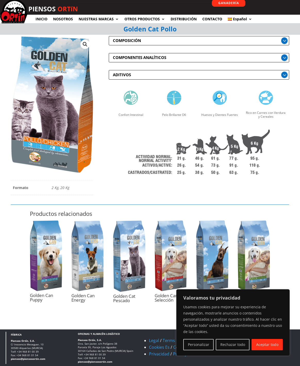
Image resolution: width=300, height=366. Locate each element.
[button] (85, 44)
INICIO (41, 18)
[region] (233, 322)
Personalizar (198, 344)
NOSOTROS (63, 18)
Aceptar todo (267, 344)
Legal (154, 340)
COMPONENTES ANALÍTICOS (139, 57)
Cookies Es (159, 347)
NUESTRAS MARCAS (96, 18)
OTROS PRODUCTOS (142, 18)
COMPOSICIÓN (127, 40)
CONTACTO (212, 18)
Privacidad (159, 354)
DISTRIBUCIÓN (184, 18)
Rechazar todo (232, 344)
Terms (169, 340)
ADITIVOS (122, 74)
